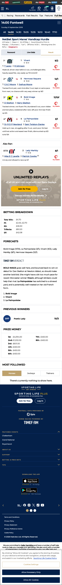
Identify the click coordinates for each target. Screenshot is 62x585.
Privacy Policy (9, 521)
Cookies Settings (31, 566)
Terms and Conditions (11, 517)
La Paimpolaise (31, 119)
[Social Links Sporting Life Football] (34, 510)
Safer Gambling (27, 545)
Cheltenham (7, 436)
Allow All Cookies (30, 581)
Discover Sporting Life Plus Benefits (31, 195)
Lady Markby (32, 150)
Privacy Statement (10, 525)
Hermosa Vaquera (32, 78)
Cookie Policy (8, 533)
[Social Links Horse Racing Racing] (31, 510)
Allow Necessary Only (31, 573)
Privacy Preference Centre (13, 529)
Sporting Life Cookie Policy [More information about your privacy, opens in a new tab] (45, 559)
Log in (45, 189)
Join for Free (24, 189)
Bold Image (29, 97)
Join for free (25, 401)
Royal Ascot (7, 444)
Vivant (27, 60)
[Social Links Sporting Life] (27, 510)
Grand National (8, 440)
